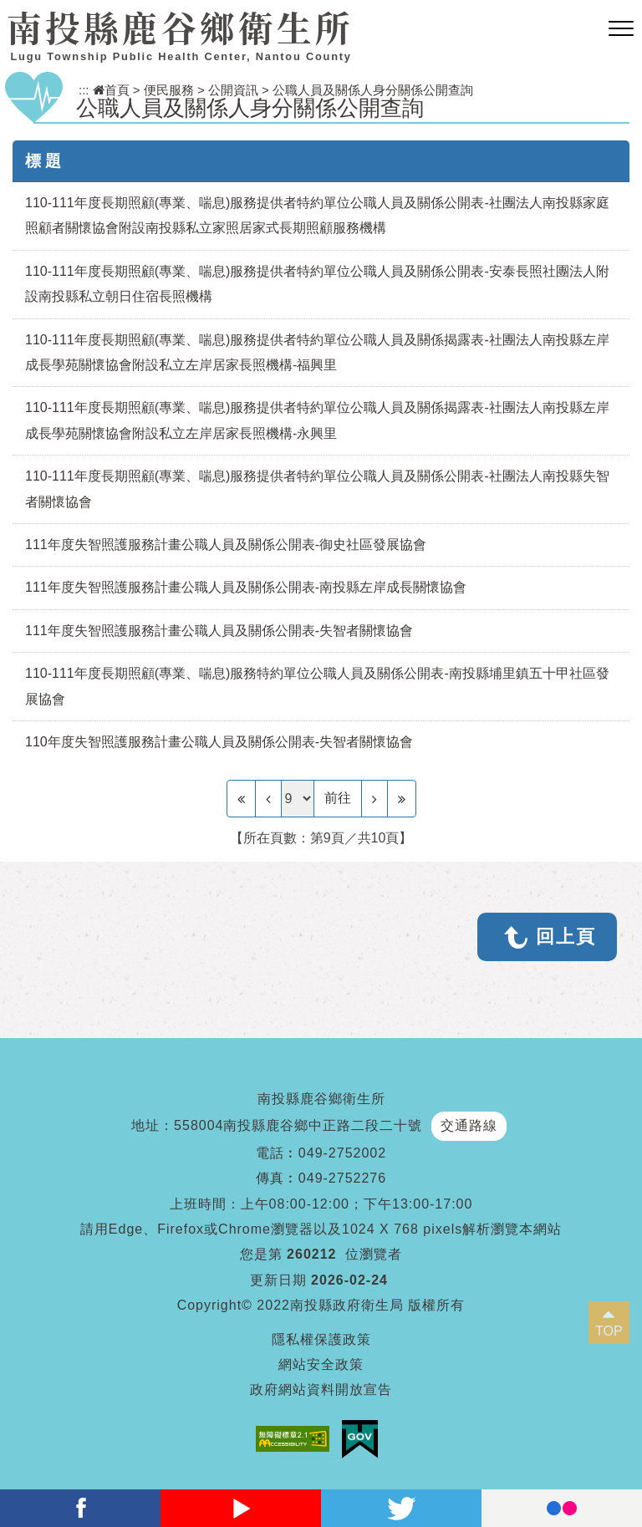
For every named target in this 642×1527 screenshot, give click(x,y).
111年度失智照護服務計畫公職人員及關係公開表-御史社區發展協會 (225, 544)
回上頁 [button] (566, 936)
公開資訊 (233, 90)
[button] (621, 29)
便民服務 (169, 90)
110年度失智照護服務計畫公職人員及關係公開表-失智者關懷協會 (219, 742)
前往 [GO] (337, 798)
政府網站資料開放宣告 (321, 1389)
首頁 (111, 90)
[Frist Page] (241, 798)
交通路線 (469, 1125)
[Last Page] (401, 798)
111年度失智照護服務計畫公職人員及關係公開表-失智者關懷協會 (219, 631)
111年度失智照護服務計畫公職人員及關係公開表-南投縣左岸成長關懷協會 (245, 587)
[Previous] (268, 798)
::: (84, 90)
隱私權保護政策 (321, 1339)
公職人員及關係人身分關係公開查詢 (373, 90)
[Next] (374, 798)
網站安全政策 (321, 1364)
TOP (609, 1331)
